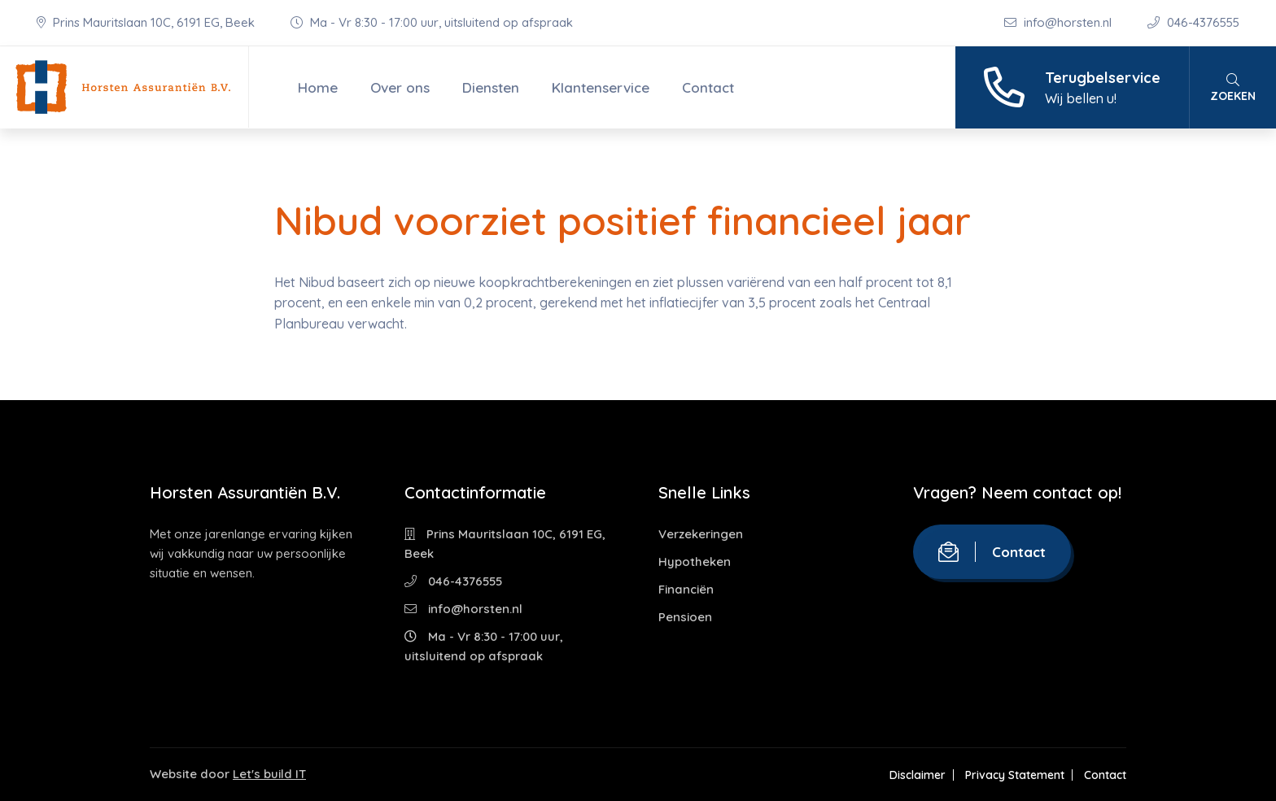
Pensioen (685, 617)
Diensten (490, 87)
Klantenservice (600, 87)
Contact (708, 87)
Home (318, 87)
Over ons (400, 87)
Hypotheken (694, 561)
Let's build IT (269, 773)
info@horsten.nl (1059, 22)
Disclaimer (917, 775)
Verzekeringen (700, 534)
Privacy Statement (1014, 775)
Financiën (686, 589)
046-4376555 (1193, 22)
